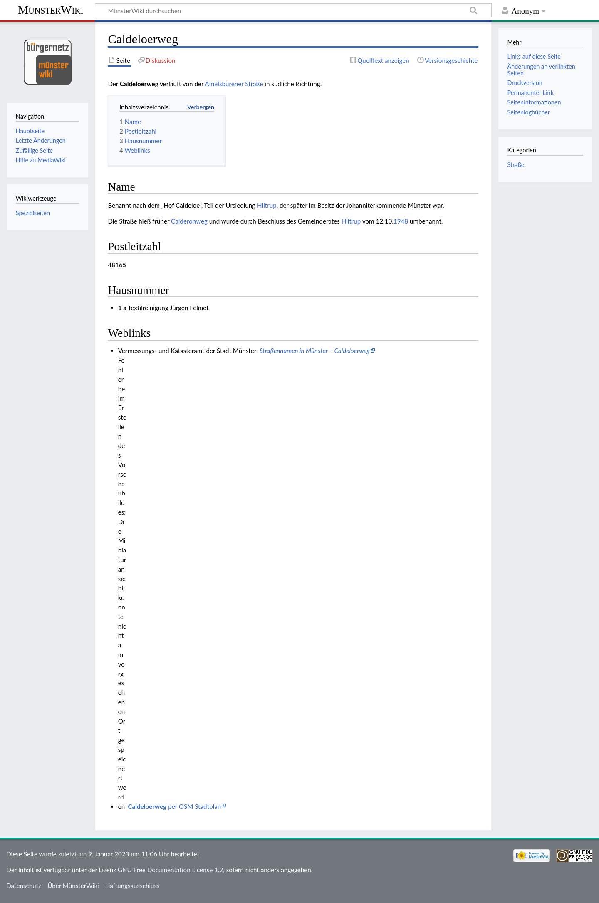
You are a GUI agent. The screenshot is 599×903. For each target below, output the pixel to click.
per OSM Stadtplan (174, 806)
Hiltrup (267, 205)
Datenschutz (23, 885)
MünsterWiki (50, 9)
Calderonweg (189, 221)
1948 (401, 221)
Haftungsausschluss (132, 885)
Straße (515, 164)
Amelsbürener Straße (234, 83)
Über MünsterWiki (73, 885)
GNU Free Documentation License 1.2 (170, 869)
